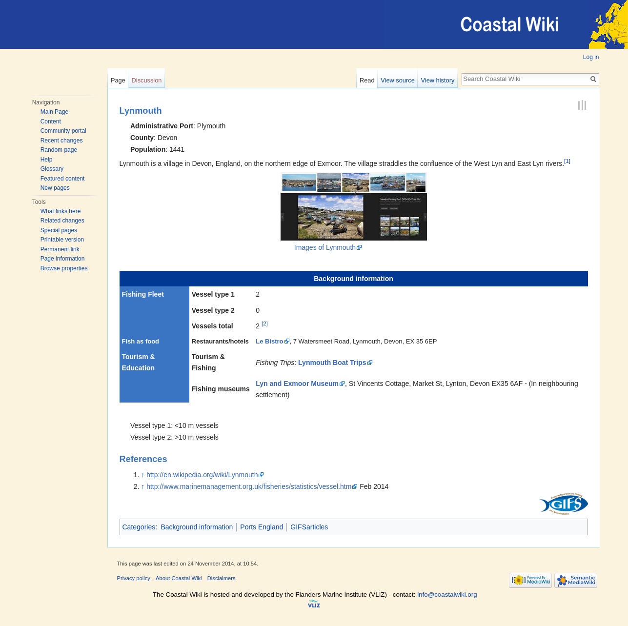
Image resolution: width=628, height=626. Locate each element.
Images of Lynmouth (325, 247)
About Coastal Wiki (179, 578)
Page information (63, 258)
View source (397, 80)
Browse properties (64, 268)
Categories (139, 527)
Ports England (261, 527)
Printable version (62, 239)
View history (438, 80)
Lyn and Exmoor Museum (297, 383)
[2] (265, 324)
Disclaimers (221, 578)
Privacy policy (133, 578)
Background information (197, 527)
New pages (55, 187)
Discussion (147, 80)
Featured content (63, 178)
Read (367, 80)
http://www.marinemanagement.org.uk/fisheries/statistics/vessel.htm (248, 486)
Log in (591, 57)
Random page (59, 149)
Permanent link (60, 249)
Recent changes (62, 140)
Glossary (52, 168)
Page (118, 80)
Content (51, 121)
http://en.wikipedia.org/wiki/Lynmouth (202, 475)
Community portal (63, 130)
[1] (567, 161)
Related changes (62, 220)
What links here (61, 211)
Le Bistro (269, 341)
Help (47, 159)
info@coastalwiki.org (447, 594)
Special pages (59, 230)
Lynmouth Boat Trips (332, 362)
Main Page (54, 111)
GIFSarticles (309, 527)
